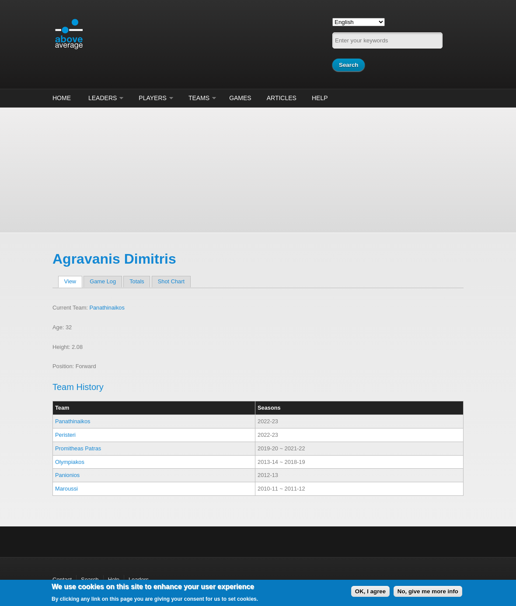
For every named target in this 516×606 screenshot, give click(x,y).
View (73, 281)
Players (153, 97)
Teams (198, 97)
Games (240, 97)
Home (61, 97)
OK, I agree (370, 591)
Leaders (102, 97)
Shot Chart (171, 281)
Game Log (103, 281)
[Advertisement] (258, 169)
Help (320, 97)
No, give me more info (427, 591)
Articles (281, 97)
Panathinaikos (106, 307)
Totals (136, 281)
